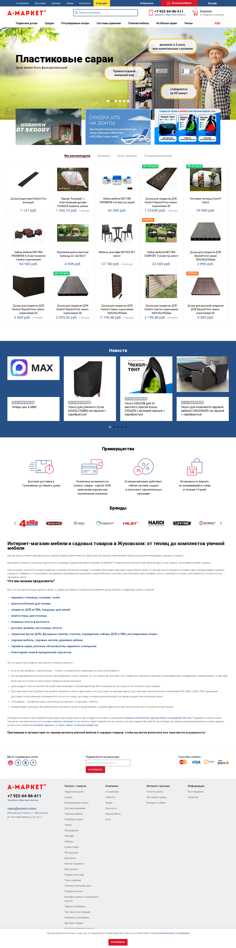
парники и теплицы (24, 597)
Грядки (49, 23)
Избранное (144, 3)
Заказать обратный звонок (169, 14)
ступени (74, 634)
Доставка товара (157, 797)
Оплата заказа (155, 791)
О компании (22, 3)
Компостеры (72, 847)
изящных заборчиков (136, 717)
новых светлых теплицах (59, 721)
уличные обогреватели (49, 646)
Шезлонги (70, 858)
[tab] (77, 155)
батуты (57, 628)
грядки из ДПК (21, 609)
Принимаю (118, 942)
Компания (111, 786)
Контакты (85, 3)
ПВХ (37, 609)
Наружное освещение (77, 917)
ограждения (90, 634)
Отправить (95, 770)
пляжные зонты (22, 622)
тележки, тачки (49, 597)
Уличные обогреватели (78, 885)
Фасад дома (71, 852)
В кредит (101, 3)
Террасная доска (26, 23)
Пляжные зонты (74, 891)
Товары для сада (74, 874)
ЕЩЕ (217, 23)
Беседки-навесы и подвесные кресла (81, 898)
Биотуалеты (71, 869)
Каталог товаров (75, 786)
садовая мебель (22, 640)
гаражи (16, 646)
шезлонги (42, 622)
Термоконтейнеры (75, 906)
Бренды (56, 3)
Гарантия (193, 797)
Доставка (40, 3)
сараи (28, 646)
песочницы (43, 628)
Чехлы (188, 23)
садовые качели (46, 640)
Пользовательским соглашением (170, 933)
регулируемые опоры (142, 634)
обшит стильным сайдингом (82, 725)
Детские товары (74, 923)
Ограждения (71, 830)
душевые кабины (71, 640)
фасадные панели (55, 634)
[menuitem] (26, 23)
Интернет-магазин (158, 786)
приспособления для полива (31, 603)
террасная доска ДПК (26, 634)
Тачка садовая (73, 880)
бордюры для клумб (56, 609)
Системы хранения (109, 23)
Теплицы (69, 836)
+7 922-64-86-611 (168, 11)
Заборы (69, 841)
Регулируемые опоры (75, 23)
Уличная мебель (138, 23)
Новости (110, 797)
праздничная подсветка (54, 652)
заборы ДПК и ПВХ (113, 634)
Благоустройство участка (79, 928)
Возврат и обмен (156, 802)
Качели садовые (74, 863)
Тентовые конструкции (78, 912)
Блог (108, 819)
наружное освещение (82, 646)
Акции (70, 3)
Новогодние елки (23, 652)
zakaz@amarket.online (21, 808)
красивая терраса (43, 725)
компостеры (19, 615)
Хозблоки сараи (166, 23)
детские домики (22, 628)
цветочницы (38, 615)
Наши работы (113, 813)
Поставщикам (196, 791)
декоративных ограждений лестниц (171, 717)
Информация (196, 786)
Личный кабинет (179, 3)
